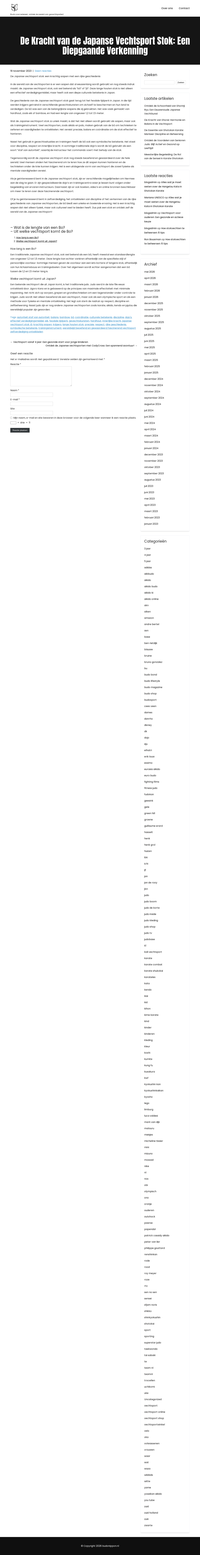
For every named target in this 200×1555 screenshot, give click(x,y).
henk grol (149, 845)
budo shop (150, 693)
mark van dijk (152, 1122)
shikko (148, 1311)
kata (147, 983)
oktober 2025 (152, 316)
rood (147, 1267)
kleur (147, 1046)
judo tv (148, 933)
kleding (148, 1040)
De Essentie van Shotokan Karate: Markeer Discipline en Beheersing (164, 132)
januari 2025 (151, 372)
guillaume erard (153, 826)
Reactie (15, 364)
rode (147, 1260)
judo (146, 895)
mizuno (148, 1153)
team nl (148, 1368)
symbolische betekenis (23, 328)
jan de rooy (150, 882)
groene (148, 819)
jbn (146, 889)
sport (147, 1330)
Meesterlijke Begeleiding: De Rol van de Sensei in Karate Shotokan (163, 156)
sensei (148, 1298)
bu (145, 668)
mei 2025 (149, 347)
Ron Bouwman (152, 239)
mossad (149, 1160)
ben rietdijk (150, 643)
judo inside (150, 914)
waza (147, 1468)
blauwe (148, 649)
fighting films (151, 782)
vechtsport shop (154, 1418)
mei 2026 (149, 272)
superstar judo (152, 1342)
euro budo (150, 775)
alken (147, 611)
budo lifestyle (152, 681)
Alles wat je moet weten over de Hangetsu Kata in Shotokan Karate (163, 186)
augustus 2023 (152, 479)
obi (146, 1185)
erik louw (149, 756)
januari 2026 (151, 297)
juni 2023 (149, 492)
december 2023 (153, 454)
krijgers (57, 324)
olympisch (150, 1191)
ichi (146, 863)
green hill (149, 813)
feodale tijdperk (58, 321)
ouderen (149, 1210)
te (145, 1361)
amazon (149, 618)
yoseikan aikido (153, 1494)
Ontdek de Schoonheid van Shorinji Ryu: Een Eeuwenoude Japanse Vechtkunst (164, 109)
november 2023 (153, 461)
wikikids (148, 1475)
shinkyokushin (152, 1317)
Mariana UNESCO (154, 197)
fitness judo (150, 788)
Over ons (167, 8)
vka (146, 1437)
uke (146, 1393)
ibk (146, 857)
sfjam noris (150, 1305)
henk (147, 838)
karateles (149, 977)
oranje (148, 1204)
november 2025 (153, 309)
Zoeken (150, 75)
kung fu (148, 1065)
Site (12, 412)
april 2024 (150, 429)
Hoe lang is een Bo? (27, 237)
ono (146, 1197)
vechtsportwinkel (154, 1424)
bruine (148, 655)
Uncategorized (153, 1399)
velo (146, 1431)
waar (147, 1456)
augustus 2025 (152, 328)
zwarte (148, 1525)
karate (148, 958)
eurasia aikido (152, 769)
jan (146, 876)
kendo (148, 989)
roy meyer (150, 1273)
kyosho (148, 1097)
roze (146, 1279)
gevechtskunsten (79, 321)
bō (72, 317)
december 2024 (153, 379)
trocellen (149, 1380)
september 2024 (154, 398)
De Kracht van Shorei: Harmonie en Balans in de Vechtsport (164, 122)
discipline (118, 317)
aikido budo (151, 586)
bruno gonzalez (153, 662)
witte (147, 1481)
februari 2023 (152, 517)
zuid (146, 1506)
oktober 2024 (152, 391)
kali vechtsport (153, 952)
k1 (145, 945)
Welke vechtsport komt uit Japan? (36, 241)
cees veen (150, 706)
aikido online (151, 599)
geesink (148, 800)
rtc (146, 1286)
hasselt (148, 832)
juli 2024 (149, 410)
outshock (149, 1216)
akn (146, 605)
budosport (150, 700)
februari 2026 (152, 290)
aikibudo (149, 574)
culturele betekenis (101, 317)
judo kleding (151, 920)
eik (46, 321)
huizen (148, 851)
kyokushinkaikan (153, 1090)
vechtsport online (154, 1412)
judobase (149, 939)
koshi (147, 1052)
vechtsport (151, 1405)
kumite (148, 1059)
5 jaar (147, 561)
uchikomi (149, 1386)
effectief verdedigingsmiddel (27, 321)
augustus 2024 (152, 404)
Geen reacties (43, 71)
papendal (150, 1229)
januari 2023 (151, 524)
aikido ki (148, 592)
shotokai (149, 1323)
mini (146, 1147)
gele (146, 807)
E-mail (15, 403)
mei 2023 (149, 498)
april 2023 (150, 505)
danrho (148, 718)
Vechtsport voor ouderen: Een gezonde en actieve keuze (163, 217)
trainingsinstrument (50, 328)
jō (31, 324)
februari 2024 (152, 442)
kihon (147, 1008)
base (147, 637)
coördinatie (81, 317)
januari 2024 (151, 448)
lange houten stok (73, 324)
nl (145, 1172)
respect (99, 324)
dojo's (128, 317)
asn (146, 630)
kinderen (149, 1034)
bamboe (65, 317)
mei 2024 (149, 423)
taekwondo (151, 1349)
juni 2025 (149, 341)
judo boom (150, 901)
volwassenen (151, 1443)
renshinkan (150, 1254)
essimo (148, 763)
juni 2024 (149, 416)
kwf (146, 1078)
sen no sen (150, 1292)
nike (146, 1166)
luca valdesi (151, 1115)
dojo (146, 737)
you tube (149, 1500)
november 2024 (153, 385)
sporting (149, 1336)
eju (146, 744)
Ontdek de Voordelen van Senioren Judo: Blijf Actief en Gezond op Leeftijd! (164, 144)
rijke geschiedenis (116, 324)
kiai (146, 996)
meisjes (148, 1134)
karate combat (153, 964)
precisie (89, 324)
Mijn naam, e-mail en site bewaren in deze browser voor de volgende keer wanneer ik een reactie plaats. (74, 421)
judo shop (149, 926)
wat (146, 1462)
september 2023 (154, 473)
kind (146, 1021)
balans (55, 317)
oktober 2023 (152, 467)
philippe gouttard (154, 1248)
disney (148, 725)
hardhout (95, 321)
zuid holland (151, 1512)
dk (145, 731)
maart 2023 (151, 511)
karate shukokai (153, 971)
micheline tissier (153, 1141)
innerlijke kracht (111, 321)
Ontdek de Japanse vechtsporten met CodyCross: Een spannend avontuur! (91, 345)
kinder (148, 1027)
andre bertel (151, 624)
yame (147, 1487)
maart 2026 (151, 284)
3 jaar (147, 548)
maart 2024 (151, 435)
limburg (148, 1109)
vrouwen (149, 1449)
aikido (147, 580)
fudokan (149, 794)
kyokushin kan (152, 1084)
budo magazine (153, 687)
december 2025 (153, 303)
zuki (146, 1519)
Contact (184, 8)
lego (146, 1103)
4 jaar (147, 555)
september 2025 (154, 322)
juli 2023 (148, 486)
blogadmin (150, 182)
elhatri (148, 750)
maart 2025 (151, 360)
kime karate (151, 1015)
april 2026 (150, 278)
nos (146, 1179)
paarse (148, 1223)
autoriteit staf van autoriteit (33, 317)
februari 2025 (152, 366)
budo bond (150, 674)
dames (148, 712)
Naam (14, 394)
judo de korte (152, 908)
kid (146, 1002)
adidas (148, 567)
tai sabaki (149, 1355)
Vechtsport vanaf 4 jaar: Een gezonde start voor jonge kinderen (49, 342)
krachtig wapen (42, 324)
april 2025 (150, 353)
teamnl (148, 1374)
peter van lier (152, 1242)
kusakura (149, 1071)
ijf (145, 870)
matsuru (149, 1128)
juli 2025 (148, 335)
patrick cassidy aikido (156, 1235)
